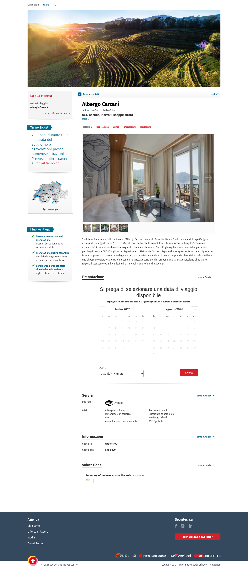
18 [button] (136, 334)
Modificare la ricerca (58, 113)
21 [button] (109, 341)
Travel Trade (35, 543)
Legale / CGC (169, 564)
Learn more (138, 475)
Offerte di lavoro (38, 531)
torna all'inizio (206, 277)
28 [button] (109, 347)
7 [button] (109, 328)
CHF (57, 5)
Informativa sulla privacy (193, 564)
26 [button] (143, 341)
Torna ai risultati (88, 94)
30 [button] (122, 347)
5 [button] (142, 321)
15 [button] (116, 334)
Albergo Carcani (100, 104)
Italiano (47, 5)
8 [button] (116, 328)
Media (31, 537)
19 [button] (143, 334)
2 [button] (122, 321)
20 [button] (102, 341)
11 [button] (136, 328)
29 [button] (116, 347)
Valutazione (145, 127)
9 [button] (122, 328)
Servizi (116, 127)
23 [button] (122, 341)
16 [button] (123, 334)
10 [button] (129, 328)
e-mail (214, 94)
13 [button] (102, 334)
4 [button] (136, 321)
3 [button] (129, 321)
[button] (102, 309)
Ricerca (189, 372)
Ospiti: (103, 367)
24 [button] (129, 341)
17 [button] (129, 334)
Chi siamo (34, 525)
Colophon (215, 564)
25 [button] (136, 341)
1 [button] (115, 321)
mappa (85, 119)
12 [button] (143, 328)
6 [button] (102, 328)
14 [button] (109, 334)
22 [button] (116, 341)
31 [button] (129, 347)
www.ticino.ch (33, 5)
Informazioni (129, 127)
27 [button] (102, 347)
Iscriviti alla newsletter (198, 536)
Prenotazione (102, 127)
